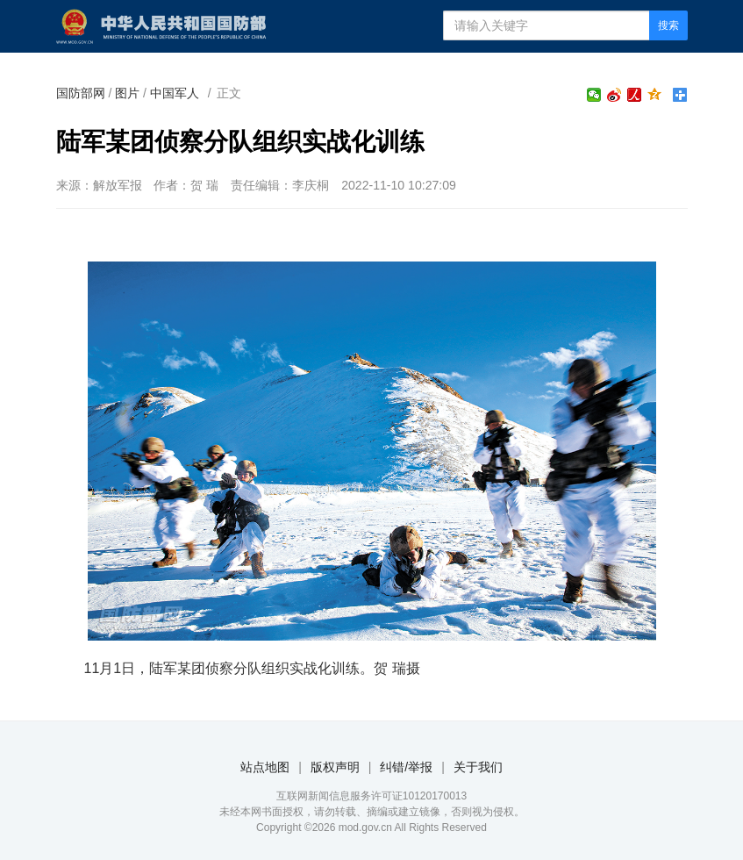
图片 (127, 93)
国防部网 (80, 93)
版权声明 (335, 767)
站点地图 (264, 767)
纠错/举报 (406, 767)
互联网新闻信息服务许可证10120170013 (371, 796)
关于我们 (478, 767)
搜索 (668, 25)
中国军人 (174, 93)
